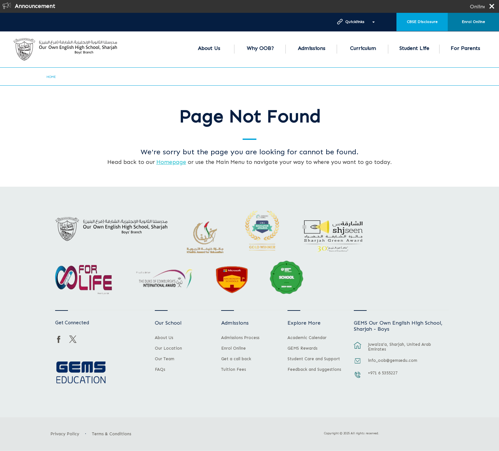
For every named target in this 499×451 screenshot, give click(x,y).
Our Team (164, 359)
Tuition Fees (233, 369)
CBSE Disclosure (422, 22)
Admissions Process (240, 338)
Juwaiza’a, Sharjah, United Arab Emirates (399, 347)
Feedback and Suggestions (314, 369)
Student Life (414, 48)
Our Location (168, 348)
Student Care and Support (313, 359)
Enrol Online (473, 22)
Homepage (171, 162)
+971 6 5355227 (382, 372)
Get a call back (236, 359)
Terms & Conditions (111, 433)
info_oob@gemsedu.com (392, 360)
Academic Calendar (307, 338)
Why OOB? (260, 48)
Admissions (311, 48)
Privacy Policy (64, 433)
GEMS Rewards (302, 348)
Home (51, 77)
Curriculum (363, 48)
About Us (209, 48)
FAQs (160, 369)
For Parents (465, 48)
